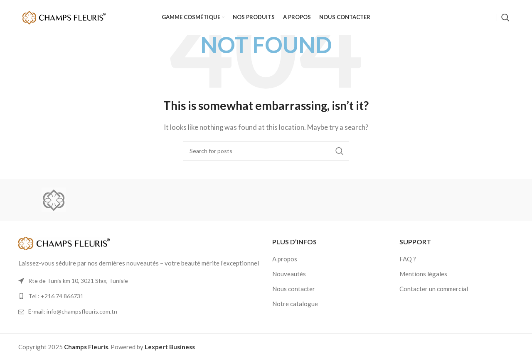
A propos (284, 259)
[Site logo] (64, 16)
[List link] (139, 296)
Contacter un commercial (433, 288)
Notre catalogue (295, 303)
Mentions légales (423, 274)
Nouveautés (289, 274)
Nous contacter (293, 288)
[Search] (505, 18)
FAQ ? (407, 259)
